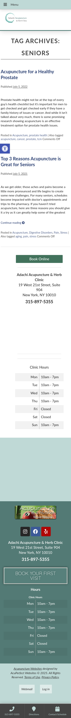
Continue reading (13, 222)
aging (18, 236)
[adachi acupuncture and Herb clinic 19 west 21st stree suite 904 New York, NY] (35, 469)
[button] (5, 149)
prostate (31, 139)
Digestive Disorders (41, 232)
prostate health (38, 135)
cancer (21, 139)
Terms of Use (32, 677)
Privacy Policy (50, 677)
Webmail (27, 689)
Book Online (39, 259)
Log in (46, 689)
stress (33, 236)
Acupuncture (20, 135)
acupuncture (8, 139)
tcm (39, 139)
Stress (63, 232)
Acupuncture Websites (28, 668)
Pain (56, 232)
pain (25, 236)
